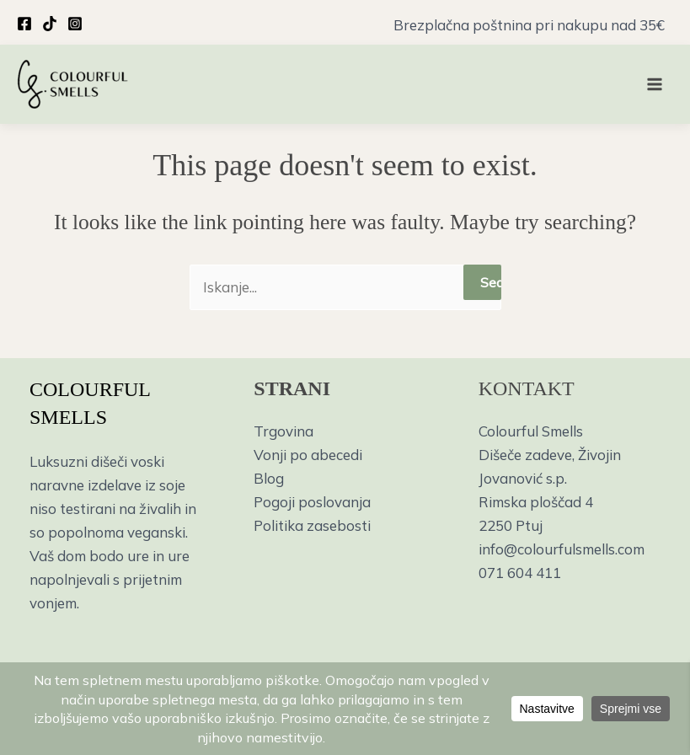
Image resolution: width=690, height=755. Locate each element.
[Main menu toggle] (654, 84)
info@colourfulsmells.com (562, 549)
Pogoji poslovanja (312, 502)
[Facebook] (24, 23)
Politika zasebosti (312, 525)
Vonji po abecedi (308, 454)
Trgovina (283, 431)
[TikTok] (49, 23)
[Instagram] (75, 23)
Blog (269, 478)
